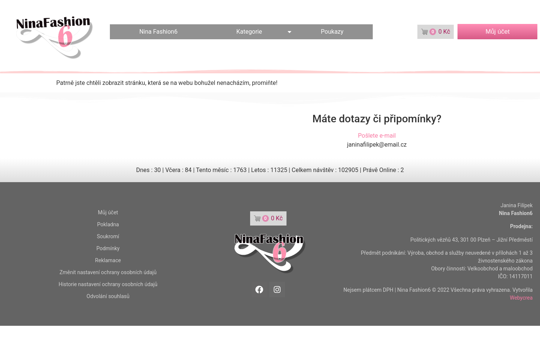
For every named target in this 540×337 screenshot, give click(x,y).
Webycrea (521, 298)
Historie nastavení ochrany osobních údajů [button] (108, 284)
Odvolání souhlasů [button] (108, 296)
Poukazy (332, 31)
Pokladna (108, 224)
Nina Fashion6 (158, 31)
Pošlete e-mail (377, 135)
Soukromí (108, 236)
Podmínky (108, 248)
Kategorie (249, 31)
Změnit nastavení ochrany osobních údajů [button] (108, 272)
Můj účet (108, 212)
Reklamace (108, 260)
